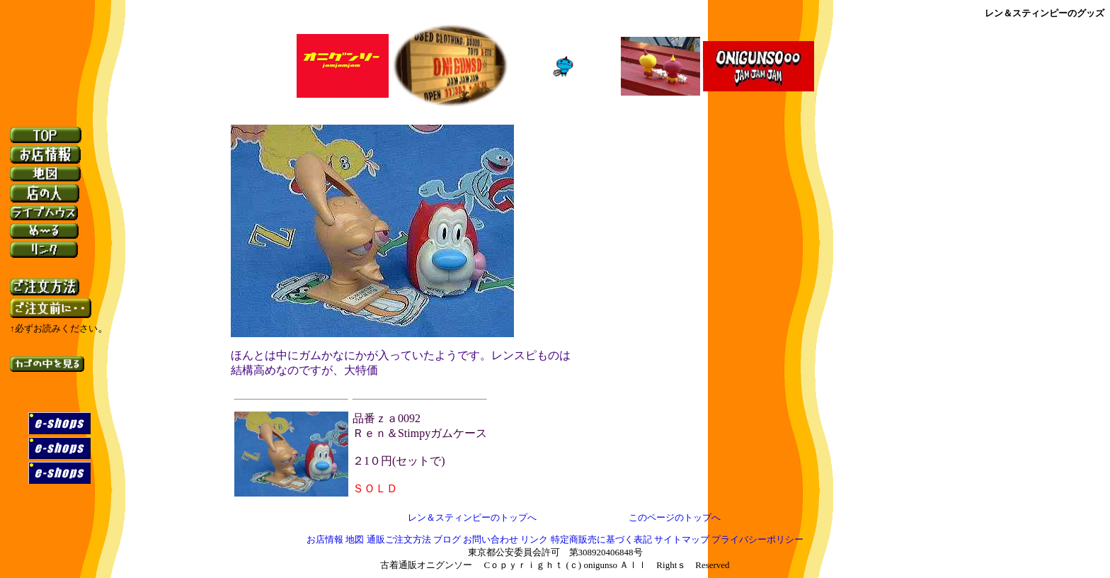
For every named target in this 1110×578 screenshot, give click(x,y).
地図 (354, 540)
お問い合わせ (490, 540)
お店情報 (325, 540)
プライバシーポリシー (757, 540)
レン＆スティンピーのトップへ (472, 517)
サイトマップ (682, 540)
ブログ (447, 540)
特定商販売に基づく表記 (601, 540)
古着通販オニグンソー (426, 565)
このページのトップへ (675, 517)
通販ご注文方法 (399, 540)
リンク (534, 540)
